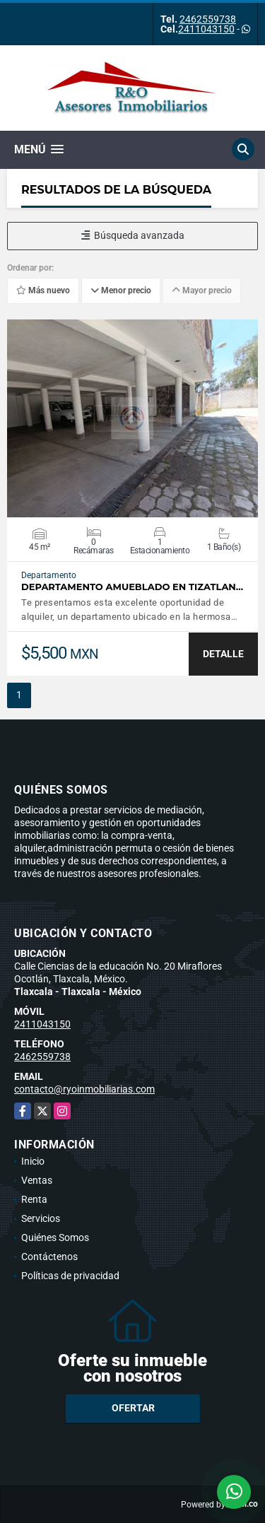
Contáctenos (49, 1256)
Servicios (40, 1218)
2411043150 (206, 29)
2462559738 (207, 19)
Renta (34, 1199)
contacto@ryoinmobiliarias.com (84, 1089)
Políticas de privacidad (70, 1275)
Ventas (36, 1180)
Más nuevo (43, 290)
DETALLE (223, 653)
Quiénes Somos (55, 1237)
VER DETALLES (132, 418)
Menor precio (120, 290)
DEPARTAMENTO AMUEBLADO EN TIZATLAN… (132, 587)
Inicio (33, 1161)
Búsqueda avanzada (132, 235)
